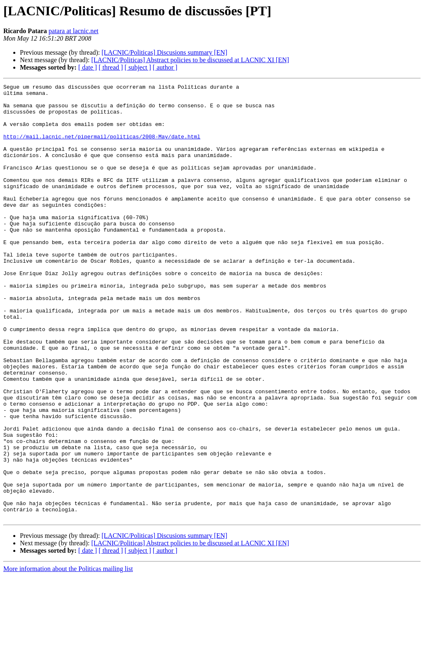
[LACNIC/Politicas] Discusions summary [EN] (164, 52)
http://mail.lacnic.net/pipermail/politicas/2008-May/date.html (101, 147)
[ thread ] (111, 67)
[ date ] (87, 67)
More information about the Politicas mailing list (68, 655)
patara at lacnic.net (73, 30)
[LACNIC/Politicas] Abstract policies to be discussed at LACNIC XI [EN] (190, 59)
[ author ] (165, 67)
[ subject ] (138, 67)
